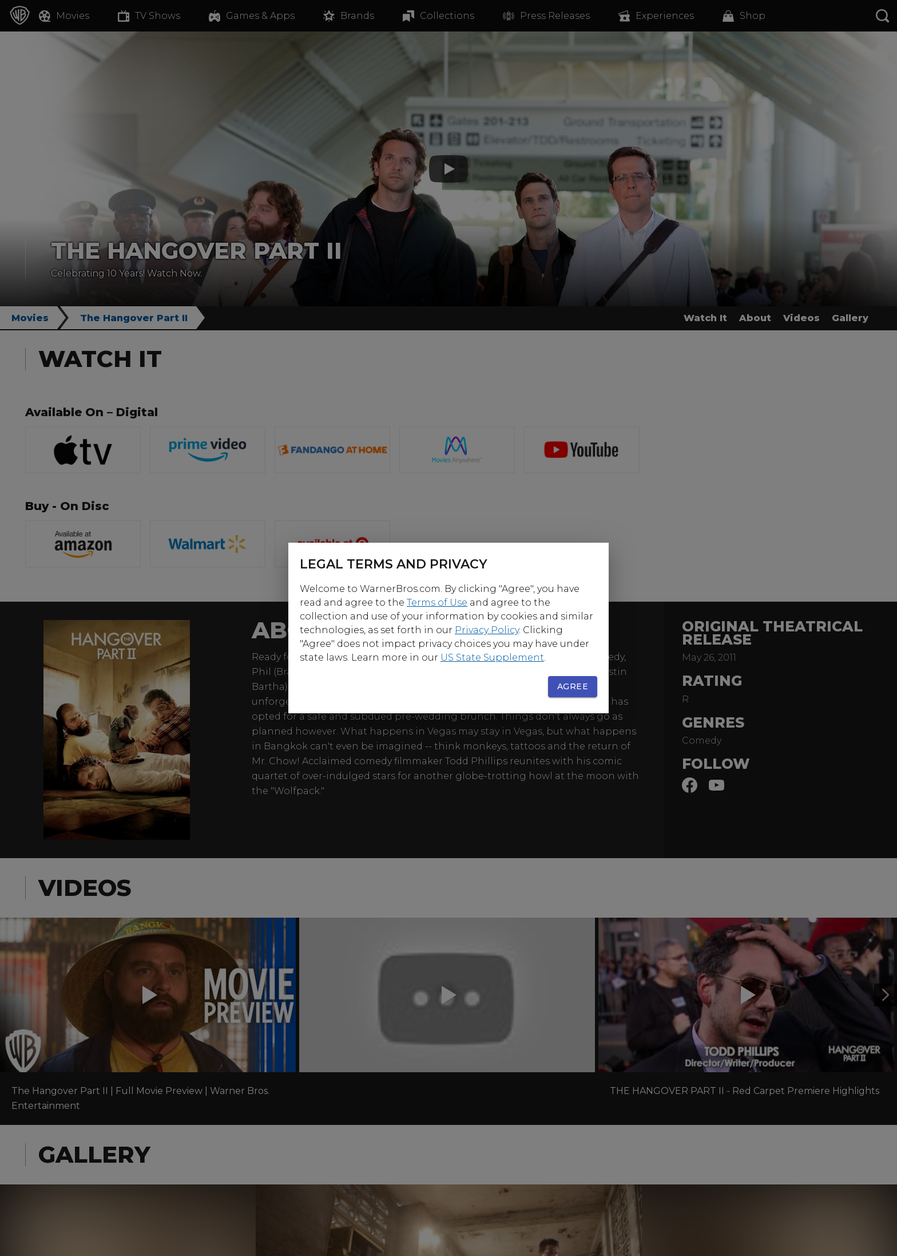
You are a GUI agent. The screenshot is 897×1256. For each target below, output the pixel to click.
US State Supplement (492, 657)
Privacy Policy (487, 630)
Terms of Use (437, 602)
